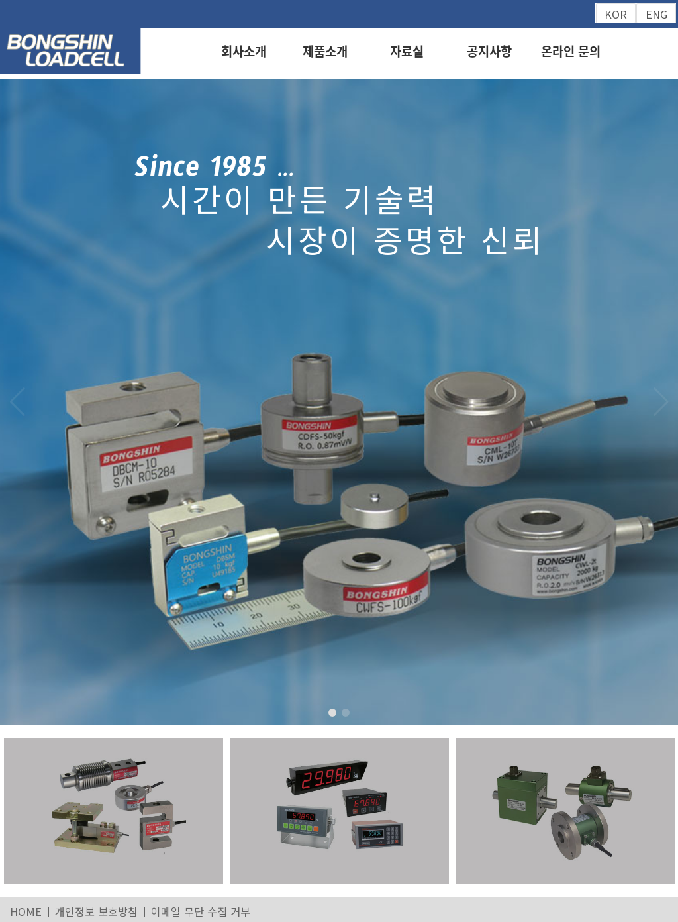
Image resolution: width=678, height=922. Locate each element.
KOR (616, 14)
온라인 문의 (571, 51)
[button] (660, 402)
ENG (656, 14)
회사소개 (243, 51)
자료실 (407, 51)
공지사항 (489, 51)
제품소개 (325, 51)
